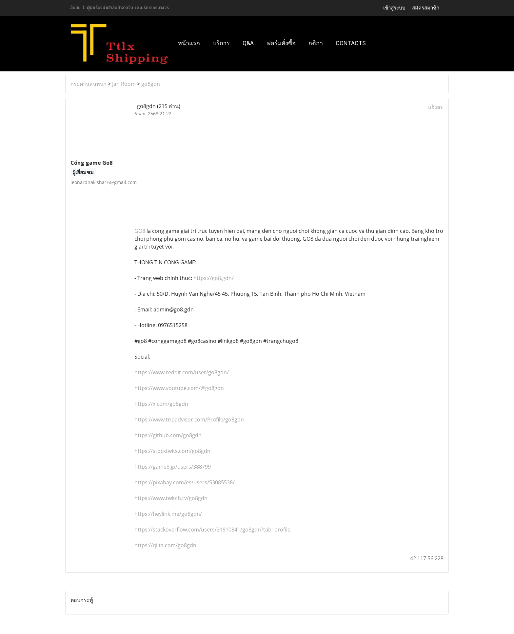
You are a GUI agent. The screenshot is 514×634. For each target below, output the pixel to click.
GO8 (139, 230)
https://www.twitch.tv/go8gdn (171, 498)
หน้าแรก (189, 43)
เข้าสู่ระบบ (394, 8)
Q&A (248, 43)
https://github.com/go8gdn (168, 435)
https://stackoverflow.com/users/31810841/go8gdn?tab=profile (212, 529)
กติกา (315, 43)
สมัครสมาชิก (425, 8)
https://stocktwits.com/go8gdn (172, 451)
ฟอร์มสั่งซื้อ (281, 43)
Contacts (351, 43)
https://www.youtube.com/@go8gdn (179, 388)
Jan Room (124, 83)
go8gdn (150, 83)
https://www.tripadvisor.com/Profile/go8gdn (189, 419)
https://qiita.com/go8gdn (165, 545)
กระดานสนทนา (88, 83)
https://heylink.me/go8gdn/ (168, 513)
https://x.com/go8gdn (161, 403)
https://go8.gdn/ (213, 278)
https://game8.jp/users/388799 (172, 466)
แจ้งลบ (436, 107)
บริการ (221, 43)
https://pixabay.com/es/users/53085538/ (184, 482)
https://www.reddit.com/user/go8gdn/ (181, 372)
